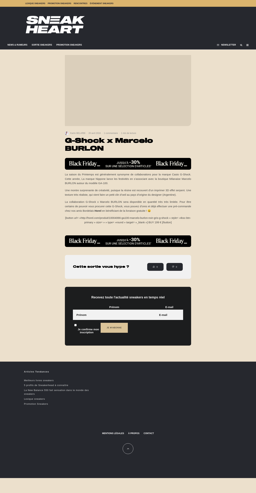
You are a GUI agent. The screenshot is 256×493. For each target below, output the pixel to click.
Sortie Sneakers (42, 45)
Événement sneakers (102, 3)
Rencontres (80, 3)
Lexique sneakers (35, 3)
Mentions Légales (113, 433)
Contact (149, 433)
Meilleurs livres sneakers (39, 380)
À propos (133, 433)
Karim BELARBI (77, 133)
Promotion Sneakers (59, 3)
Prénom (114, 307)
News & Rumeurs (17, 45)
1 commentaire (111, 133)
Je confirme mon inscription (86, 327)
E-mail (169, 307)
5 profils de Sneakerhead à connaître (46, 385)
